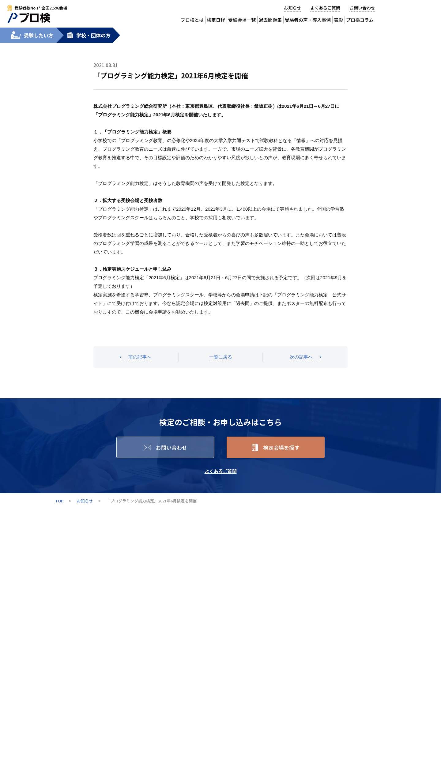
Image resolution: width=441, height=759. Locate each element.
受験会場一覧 (242, 20)
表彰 (338, 20)
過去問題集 (270, 20)
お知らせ (292, 8)
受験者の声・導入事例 (308, 20)
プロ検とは (192, 20)
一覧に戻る (220, 356)
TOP (59, 501)
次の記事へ (301, 356)
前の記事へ (139, 356)
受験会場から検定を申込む (417, 12)
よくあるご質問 (325, 8)
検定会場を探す (281, 447)
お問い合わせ (362, 8)
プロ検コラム (360, 20)
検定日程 (216, 20)
